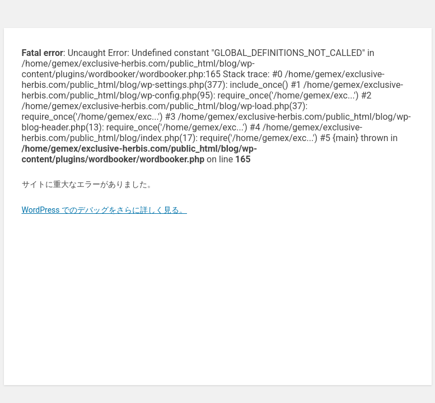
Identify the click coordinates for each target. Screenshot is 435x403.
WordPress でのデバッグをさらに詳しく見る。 (105, 209)
